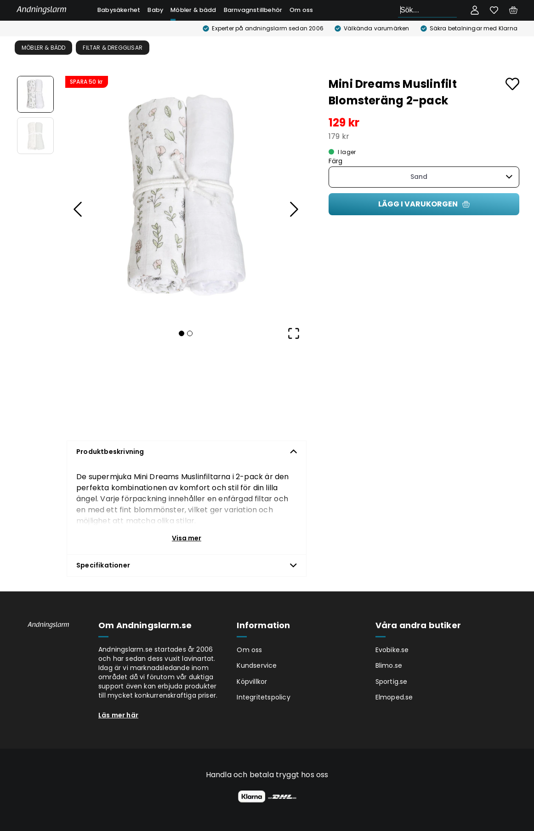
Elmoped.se (394, 697)
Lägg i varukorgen (424, 204)
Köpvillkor (252, 681)
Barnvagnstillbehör (253, 10)
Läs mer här (118, 715)
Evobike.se (392, 649)
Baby (155, 10)
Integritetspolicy (263, 697)
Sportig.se (391, 681)
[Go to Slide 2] (35, 135)
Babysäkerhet (118, 10)
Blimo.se (389, 665)
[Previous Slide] (78, 209)
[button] (186, 196)
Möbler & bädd (193, 10)
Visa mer (186, 538)
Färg (336, 161)
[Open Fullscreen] (293, 333)
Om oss (301, 10)
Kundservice (257, 665)
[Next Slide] (293, 209)
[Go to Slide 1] (35, 94)
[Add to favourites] (512, 84)
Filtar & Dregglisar (112, 48)
